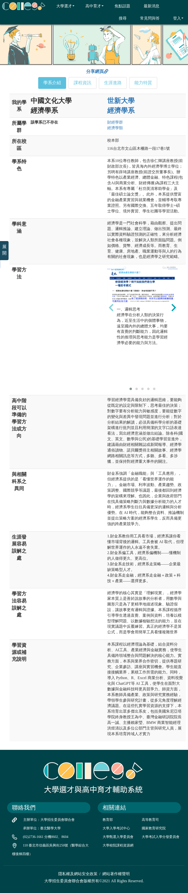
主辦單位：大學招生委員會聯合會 (49, 820)
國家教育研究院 (154, 828)
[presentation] (111, 307)
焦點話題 (119, 6)
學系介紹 (52, 82)
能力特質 (143, 82)
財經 (115, 122)
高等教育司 (150, 820)
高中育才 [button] (91, 6)
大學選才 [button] (62, 6)
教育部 (108, 820)
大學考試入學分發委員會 (160, 837)
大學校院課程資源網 (118, 845)
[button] (131, 388)
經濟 (115, 128)
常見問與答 (147, 18)
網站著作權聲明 (116, 874)
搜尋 (120, 18)
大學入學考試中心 (116, 828)
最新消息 (148, 6)
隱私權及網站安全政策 (77, 874)
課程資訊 (82, 82)
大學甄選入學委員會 (118, 837)
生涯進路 (113, 82)
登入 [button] (175, 18)
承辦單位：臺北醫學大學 (42, 828)
